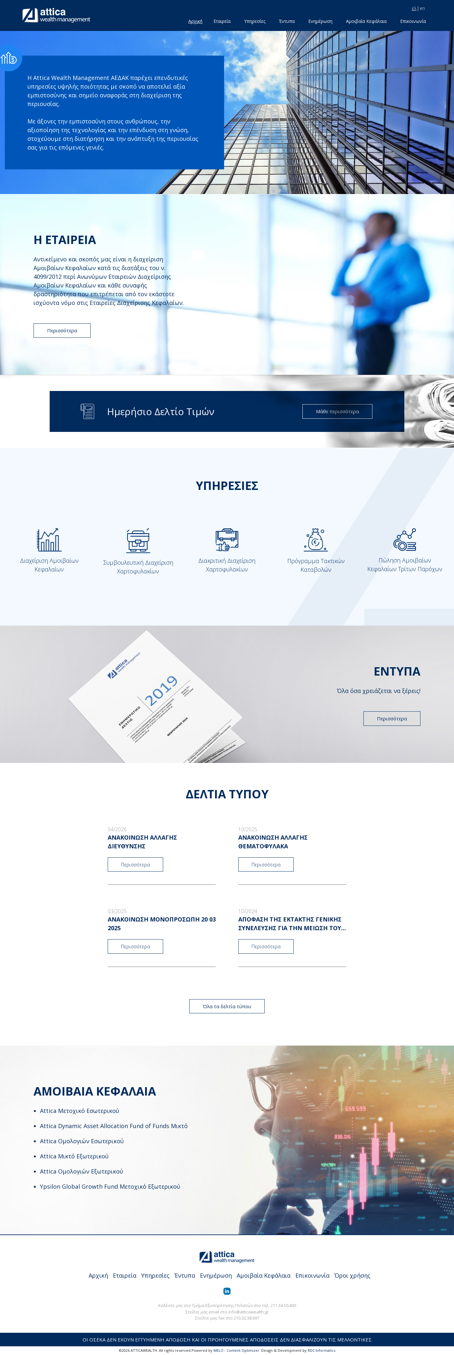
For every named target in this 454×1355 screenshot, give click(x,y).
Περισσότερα (62, 330)
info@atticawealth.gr (248, 1312)
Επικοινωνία (413, 21)
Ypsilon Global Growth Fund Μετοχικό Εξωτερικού (110, 1186)
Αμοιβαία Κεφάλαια (366, 21)
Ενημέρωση (320, 21)
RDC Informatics (321, 1350)
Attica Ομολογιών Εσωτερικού (82, 1141)
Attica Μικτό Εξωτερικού (74, 1156)
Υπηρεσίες (254, 21)
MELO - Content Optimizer (236, 1350)
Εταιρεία (222, 21)
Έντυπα (287, 21)
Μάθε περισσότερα (337, 411)
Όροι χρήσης (352, 1275)
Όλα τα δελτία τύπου (227, 1006)
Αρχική (195, 21)
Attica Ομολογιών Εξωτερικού (81, 1171)
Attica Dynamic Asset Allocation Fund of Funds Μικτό (114, 1126)
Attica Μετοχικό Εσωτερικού (79, 1111)
